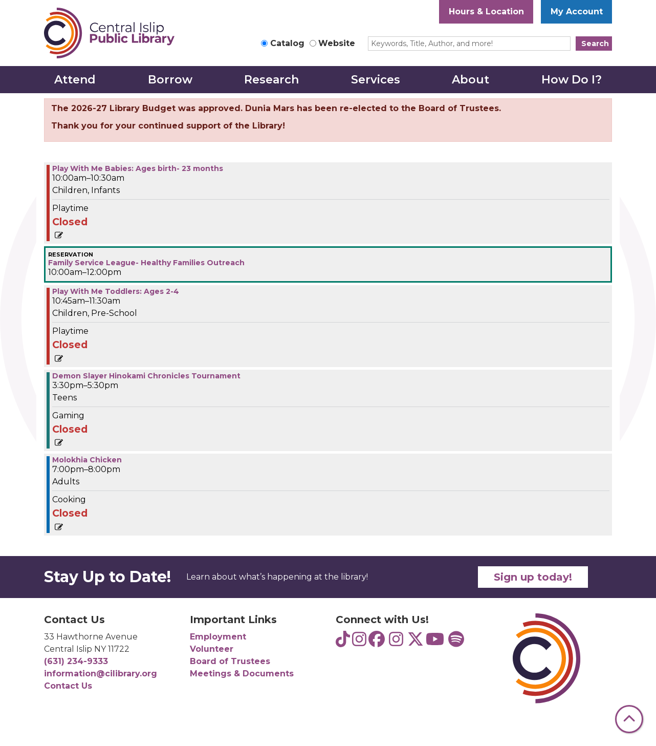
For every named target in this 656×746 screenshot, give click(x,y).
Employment (218, 637)
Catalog (287, 43)
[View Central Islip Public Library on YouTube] (435, 642)
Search (595, 43)
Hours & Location (486, 11)
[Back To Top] (629, 719)
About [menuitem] (470, 80)
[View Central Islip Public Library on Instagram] (396, 642)
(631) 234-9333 (76, 661)
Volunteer (211, 649)
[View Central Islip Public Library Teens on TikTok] (343, 642)
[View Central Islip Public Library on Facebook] (376, 642)
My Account (577, 11)
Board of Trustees (230, 661)
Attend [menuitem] (75, 80)
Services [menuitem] (375, 80)
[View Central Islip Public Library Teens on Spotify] (456, 642)
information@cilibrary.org (100, 673)
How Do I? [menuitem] (571, 80)
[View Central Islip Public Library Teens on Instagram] (359, 642)
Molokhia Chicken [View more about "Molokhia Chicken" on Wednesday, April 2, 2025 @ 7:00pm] (87, 459)
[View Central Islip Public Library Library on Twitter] (415, 642)
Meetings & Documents (242, 673)
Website (336, 43)
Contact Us (68, 686)
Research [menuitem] (271, 80)
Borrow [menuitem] (170, 80)
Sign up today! (533, 577)
